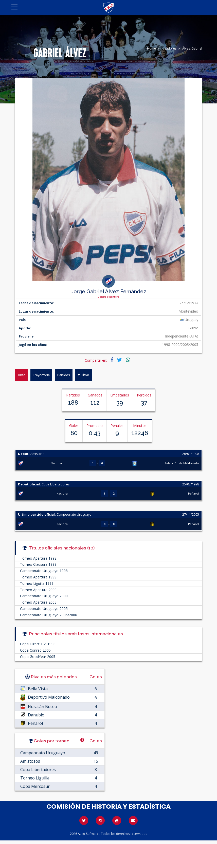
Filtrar (83, 375)
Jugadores (169, 48)
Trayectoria (41, 375)
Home (151, 48)
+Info (21, 375)
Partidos (63, 375)
